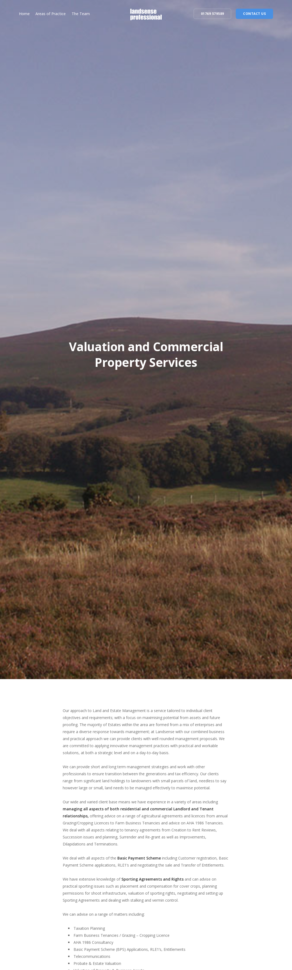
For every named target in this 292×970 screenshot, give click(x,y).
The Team (81, 13)
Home (24, 13)
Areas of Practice (50, 13)
